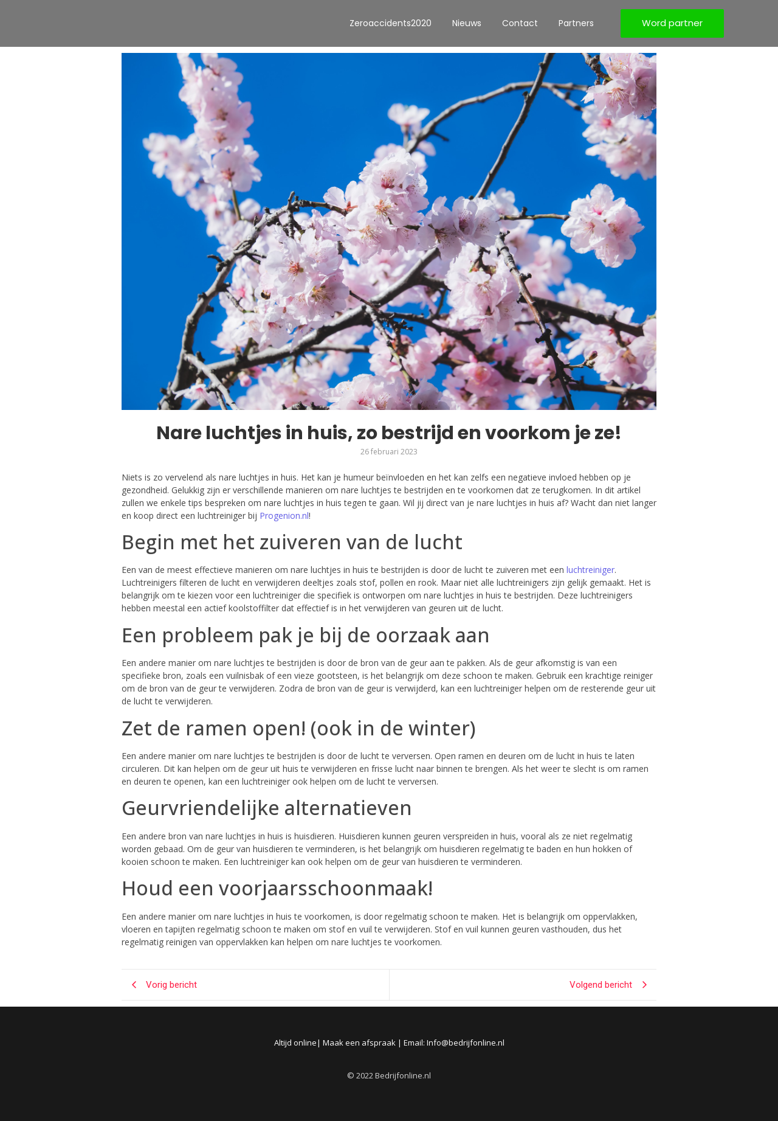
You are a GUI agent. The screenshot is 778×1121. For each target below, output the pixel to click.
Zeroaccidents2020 (390, 23)
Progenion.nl (284, 515)
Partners (576, 23)
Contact (520, 23)
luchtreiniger (590, 569)
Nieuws (466, 23)
